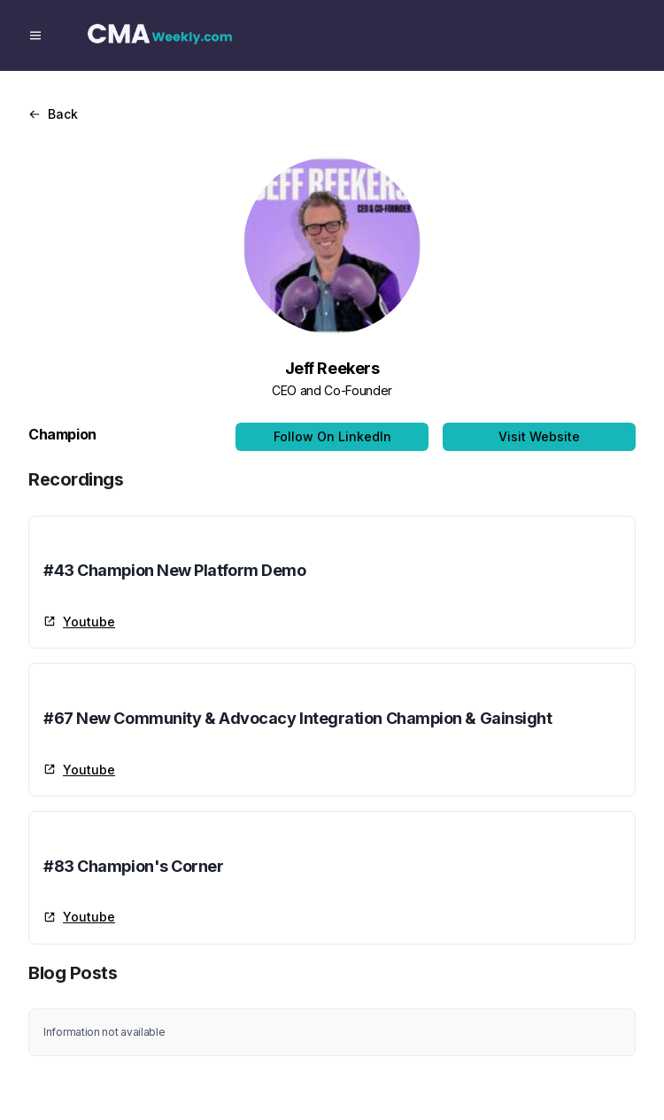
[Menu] (35, 35)
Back (53, 113)
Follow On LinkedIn (332, 436)
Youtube (79, 621)
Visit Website (539, 436)
